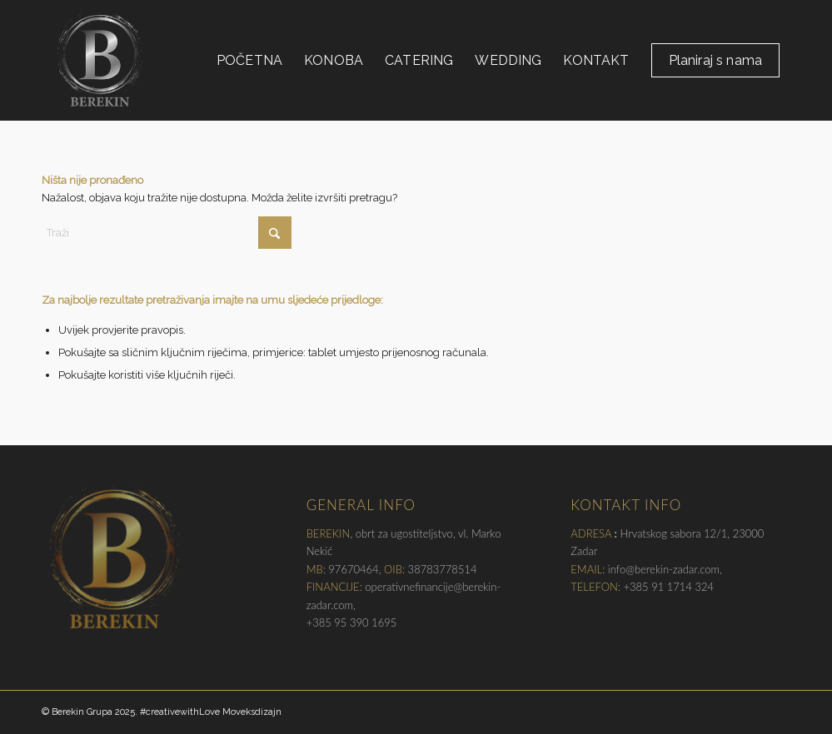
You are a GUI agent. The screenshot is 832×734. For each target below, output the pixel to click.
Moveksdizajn (251, 712)
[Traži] (166, 232)
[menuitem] (249, 60)
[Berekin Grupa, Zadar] (100, 60)
